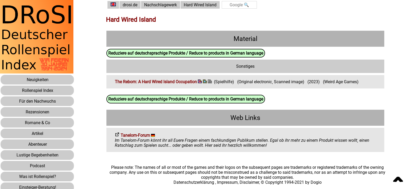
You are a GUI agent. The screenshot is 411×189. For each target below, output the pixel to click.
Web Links (245, 118)
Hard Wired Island (200, 4)
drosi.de (130, 4)
